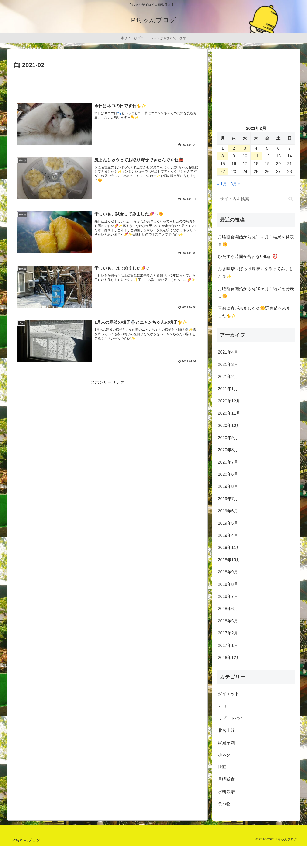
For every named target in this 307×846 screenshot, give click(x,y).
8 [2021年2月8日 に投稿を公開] (222, 156)
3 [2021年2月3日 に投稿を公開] (245, 148)
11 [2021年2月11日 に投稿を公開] (256, 156)
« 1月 (222, 184)
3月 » (236, 184)
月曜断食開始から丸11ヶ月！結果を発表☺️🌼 (256, 241)
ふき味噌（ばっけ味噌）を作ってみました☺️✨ (255, 273)
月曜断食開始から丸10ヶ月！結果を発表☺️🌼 (256, 292)
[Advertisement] (107, 83)
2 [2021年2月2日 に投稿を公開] (234, 148)
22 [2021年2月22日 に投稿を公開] (222, 171)
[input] (256, 199)
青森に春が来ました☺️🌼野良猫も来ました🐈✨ (254, 312)
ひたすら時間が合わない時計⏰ (248, 256)
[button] (290, 198)
